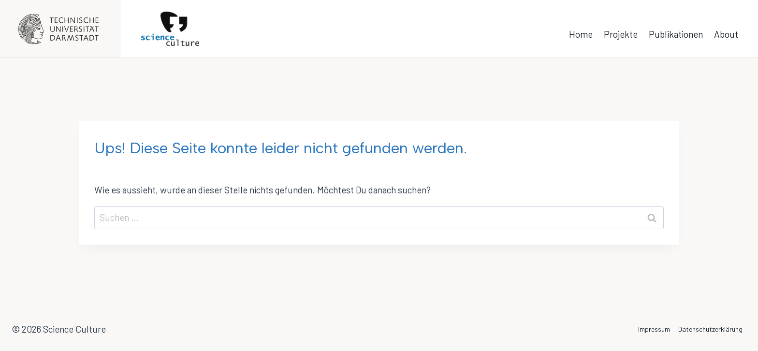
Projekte (621, 34)
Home (581, 34)
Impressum (654, 329)
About (726, 34)
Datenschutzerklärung (710, 329)
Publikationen (676, 34)
